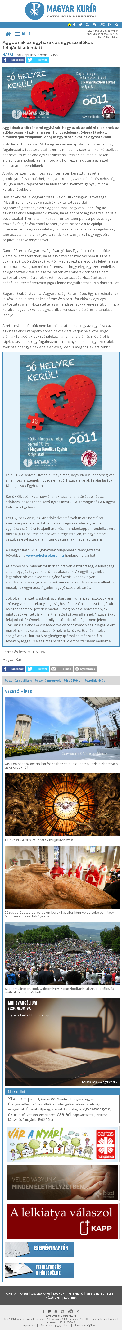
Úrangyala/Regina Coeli (25, 1104)
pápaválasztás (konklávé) (90, 1115)
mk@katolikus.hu (107, 1319)
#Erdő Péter (72, 680)
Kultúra (70, 1298)
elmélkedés (47, 1115)
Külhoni (59, 1293)
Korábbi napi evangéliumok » (100, 1082)
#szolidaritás (94, 680)
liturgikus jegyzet (82, 1099)
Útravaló (32, 1109)
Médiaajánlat (46, 1325)
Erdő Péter (45, 1120)
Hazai (7, 54)
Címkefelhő (16, 1091)
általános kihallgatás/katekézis (65, 1104)
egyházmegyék (96, 1109)
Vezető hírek (18, 691)
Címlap (11, 1293)
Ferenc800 (48, 1099)
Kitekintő (76, 1293)
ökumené (16, 1114)
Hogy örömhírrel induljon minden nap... (29, 1008)
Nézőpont (53, 1298)
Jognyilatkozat (62, 1325)
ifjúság (45, 1109)
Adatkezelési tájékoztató (86, 1325)
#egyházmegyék (47, 680)
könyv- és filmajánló (22, 1120)
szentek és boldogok (66, 1109)
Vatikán (32, 1115)
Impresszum (29, 1325)
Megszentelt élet (99, 1293)
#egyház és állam (18, 680)
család (64, 1114)
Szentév (62, 1099)
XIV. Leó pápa (23, 1098)
